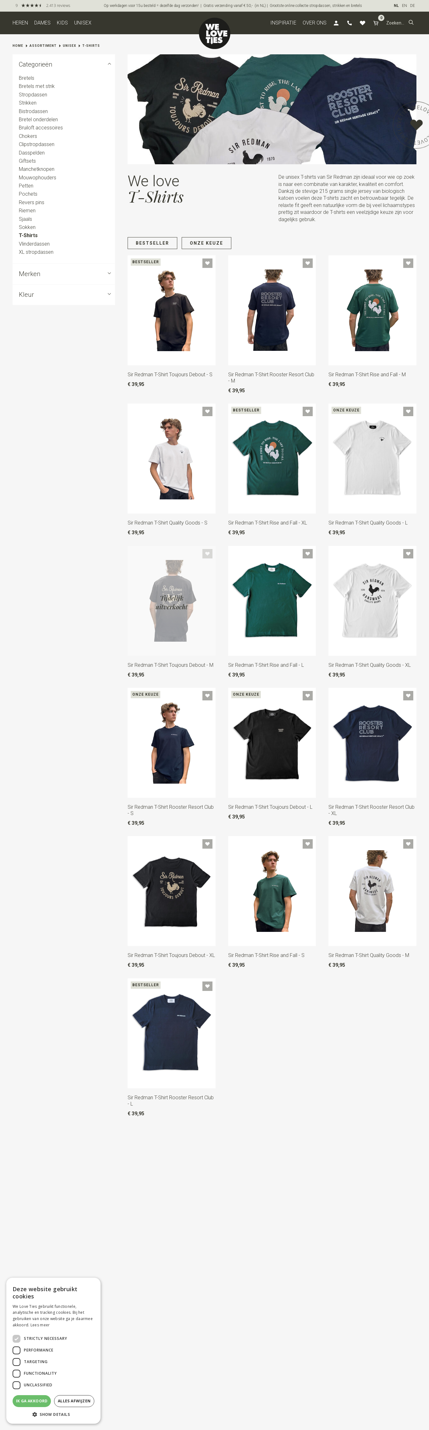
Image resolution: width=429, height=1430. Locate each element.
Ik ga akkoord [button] (32, 1401)
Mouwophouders (37, 178)
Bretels (26, 78)
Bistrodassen (33, 111)
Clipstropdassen (36, 144)
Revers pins (31, 202)
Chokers (28, 136)
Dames (42, 23)
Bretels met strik (37, 87)
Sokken (27, 227)
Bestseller (152, 243)
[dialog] (53, 1351)
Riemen (27, 211)
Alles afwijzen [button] (74, 1401)
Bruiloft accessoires (41, 128)
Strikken (27, 103)
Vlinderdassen (34, 244)
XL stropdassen (36, 252)
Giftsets (27, 161)
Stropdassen (33, 95)
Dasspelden (32, 153)
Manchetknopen (36, 169)
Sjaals (25, 219)
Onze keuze (206, 243)
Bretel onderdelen (38, 119)
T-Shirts (91, 45)
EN (404, 5)
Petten (26, 186)
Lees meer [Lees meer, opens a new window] (40, 1325)
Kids (62, 23)
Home (18, 45)
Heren (20, 23)
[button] (411, 23)
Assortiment (43, 45)
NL (396, 5)
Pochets (28, 194)
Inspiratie (283, 23)
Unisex (82, 23)
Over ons (315, 23)
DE (412, 5)
